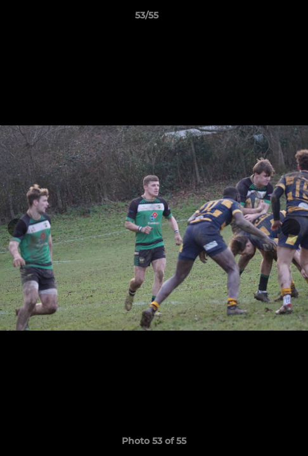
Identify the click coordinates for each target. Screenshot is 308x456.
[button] (262, 18)
